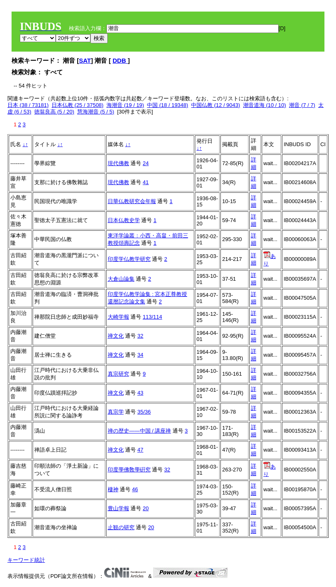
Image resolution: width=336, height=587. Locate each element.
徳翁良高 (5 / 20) (54, 112)
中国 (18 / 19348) (167, 105)
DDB (120, 60)
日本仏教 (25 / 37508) (78, 105)
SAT (85, 60)
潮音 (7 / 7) (302, 105)
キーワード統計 (26, 560)
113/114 (152, 317)
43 (140, 393)
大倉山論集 (121, 279)
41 (146, 182)
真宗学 (116, 412)
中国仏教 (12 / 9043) (215, 105)
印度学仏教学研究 (129, 259)
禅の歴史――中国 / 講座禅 (139, 431)
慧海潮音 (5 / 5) (95, 112)
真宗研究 (118, 374)
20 (146, 508)
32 (140, 336)
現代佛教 (118, 163)
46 (135, 489)
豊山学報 (118, 508)
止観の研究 (121, 527)
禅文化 (116, 336)
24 (146, 163)
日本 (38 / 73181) (28, 105)
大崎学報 (118, 317)
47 (140, 450)
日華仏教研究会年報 (132, 201)
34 (140, 355)
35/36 (144, 412)
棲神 (113, 489)
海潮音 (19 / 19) (125, 105)
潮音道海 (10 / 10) (264, 105)
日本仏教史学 (124, 220)
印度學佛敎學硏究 (129, 469)
